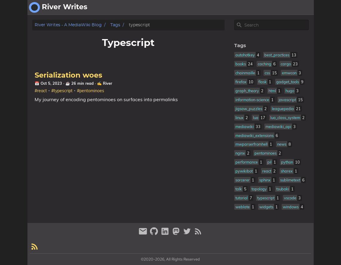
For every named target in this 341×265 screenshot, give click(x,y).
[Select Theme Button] (263, 7)
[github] (154, 234)
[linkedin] (165, 234)
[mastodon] (176, 234)
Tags (115, 25)
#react (41, 90)
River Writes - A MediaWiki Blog (68, 25)
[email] (143, 234)
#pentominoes (90, 90)
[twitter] (187, 234)
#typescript (61, 90)
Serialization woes (68, 75)
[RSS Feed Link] (198, 234)
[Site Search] (276, 25)
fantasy (302, 7)
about (280, 7)
